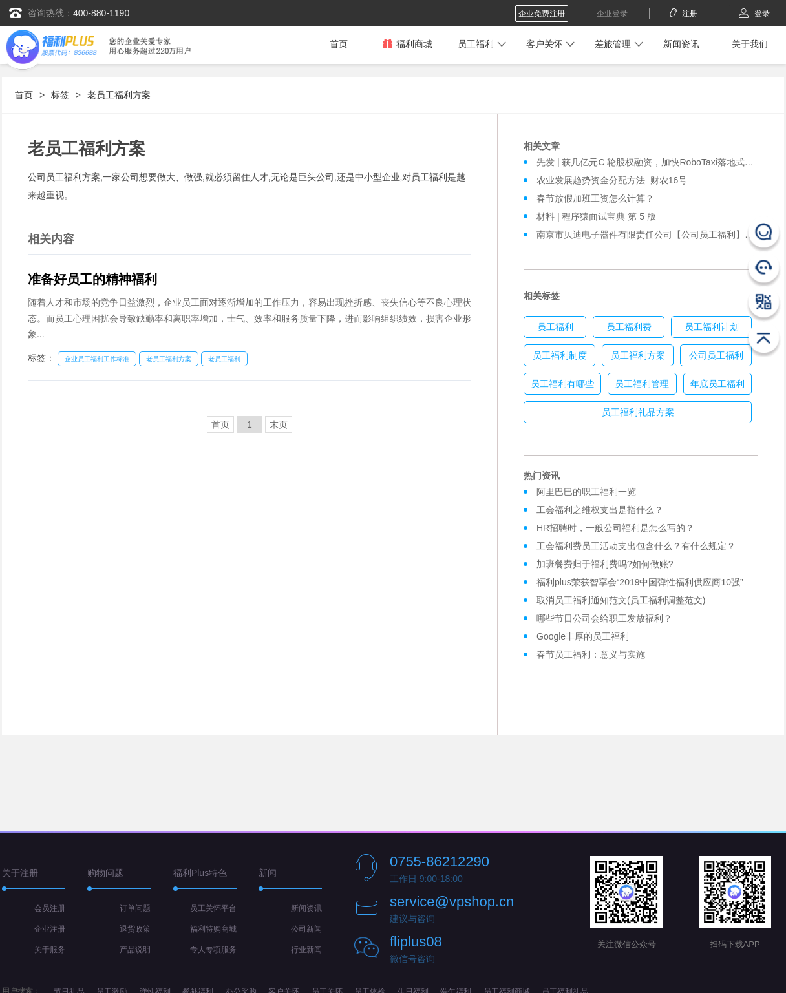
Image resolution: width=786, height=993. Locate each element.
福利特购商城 (213, 929)
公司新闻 (306, 929)
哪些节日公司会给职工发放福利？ (604, 618)
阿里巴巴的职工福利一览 (586, 491)
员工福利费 (629, 327)
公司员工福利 (716, 355)
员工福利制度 (560, 355)
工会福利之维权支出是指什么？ (599, 510)
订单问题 (135, 908)
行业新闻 (306, 949)
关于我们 (750, 44)
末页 (279, 424)
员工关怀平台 (213, 908)
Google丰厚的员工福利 (582, 636)
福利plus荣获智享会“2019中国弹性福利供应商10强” (639, 582)
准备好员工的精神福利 (92, 279)
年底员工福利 (717, 384)
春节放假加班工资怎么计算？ (595, 198)
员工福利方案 (638, 355)
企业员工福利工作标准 (97, 358)
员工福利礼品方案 (638, 412)
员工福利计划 (712, 327)
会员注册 (49, 908)
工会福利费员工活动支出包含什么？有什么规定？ (636, 546)
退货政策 (135, 929)
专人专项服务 (213, 949)
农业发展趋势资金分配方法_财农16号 (611, 180)
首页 (339, 44)
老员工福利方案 (119, 95)
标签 (60, 95)
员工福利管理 (642, 384)
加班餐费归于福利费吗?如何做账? (605, 564)
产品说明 (135, 949)
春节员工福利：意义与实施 (590, 654)
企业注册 (49, 929)
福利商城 (407, 43)
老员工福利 (224, 358)
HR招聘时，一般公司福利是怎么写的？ (617, 528)
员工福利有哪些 (562, 384)
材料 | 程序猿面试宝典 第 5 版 (596, 216)
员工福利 (476, 44)
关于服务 (49, 949)
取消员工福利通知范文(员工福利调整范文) (620, 600)
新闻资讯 (681, 44)
